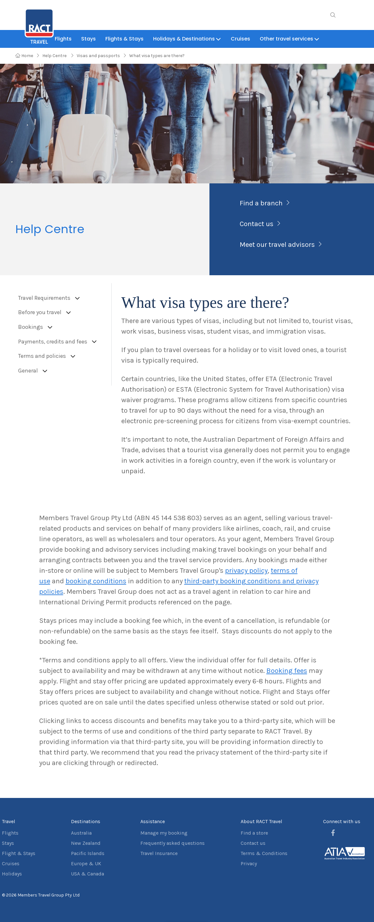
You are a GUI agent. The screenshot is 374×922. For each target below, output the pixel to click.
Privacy (249, 863)
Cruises (240, 38)
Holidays (12, 874)
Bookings (30, 327)
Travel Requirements (44, 298)
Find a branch (261, 203)
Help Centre (54, 55)
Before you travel (39, 312)
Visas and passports (98, 55)
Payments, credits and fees (52, 341)
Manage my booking (163, 833)
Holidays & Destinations (187, 38)
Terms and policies (42, 356)
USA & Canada (87, 874)
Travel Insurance (159, 853)
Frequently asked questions (172, 843)
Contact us (256, 224)
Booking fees (286, 671)
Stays (88, 38)
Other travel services (290, 38)
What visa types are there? (157, 55)
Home (24, 55)
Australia (81, 833)
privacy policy (246, 570)
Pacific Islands (87, 853)
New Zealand (86, 843)
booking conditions (96, 581)
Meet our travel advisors (277, 244)
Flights (10, 833)
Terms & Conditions (264, 853)
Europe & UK (86, 863)
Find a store (254, 833)
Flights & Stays (124, 38)
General (28, 370)
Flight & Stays (18, 853)
